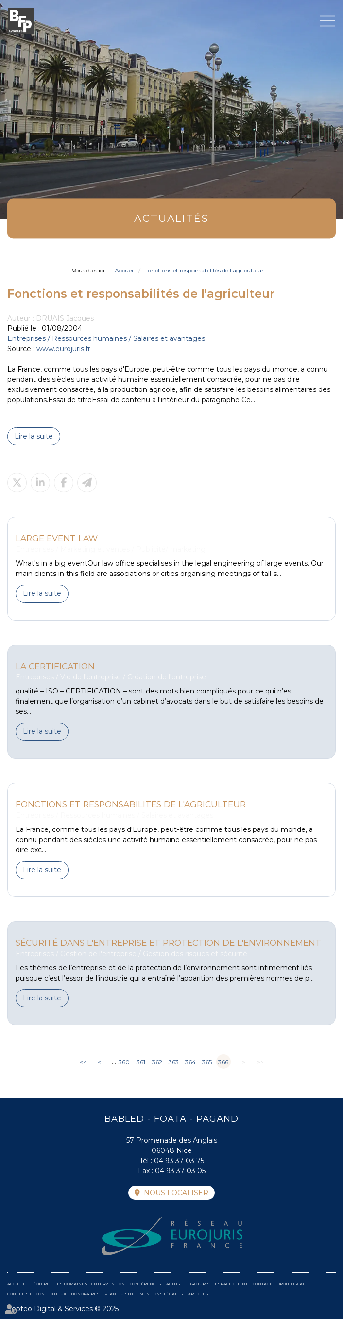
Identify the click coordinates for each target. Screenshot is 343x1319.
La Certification (55, 666)
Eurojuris (197, 1283)
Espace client (231, 1283)
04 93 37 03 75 (179, 1160)
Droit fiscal (290, 1283)
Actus (173, 1283)
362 (157, 1061)
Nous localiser (176, 1192)
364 (190, 1061)
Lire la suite (34, 436)
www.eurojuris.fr (63, 348)
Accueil (125, 270)
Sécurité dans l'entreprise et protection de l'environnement (168, 942)
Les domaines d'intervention (89, 1283)
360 (124, 1061)
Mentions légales (161, 1293)
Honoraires (85, 1293)
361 (141, 1061)
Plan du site (119, 1293)
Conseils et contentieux (36, 1293)
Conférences (145, 1283)
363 (174, 1061)
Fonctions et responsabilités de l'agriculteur (204, 270)
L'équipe (40, 1283)
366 (223, 1061)
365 (207, 1061)
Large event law (57, 538)
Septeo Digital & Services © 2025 (63, 1308)
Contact (262, 1283)
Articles (198, 1293)
